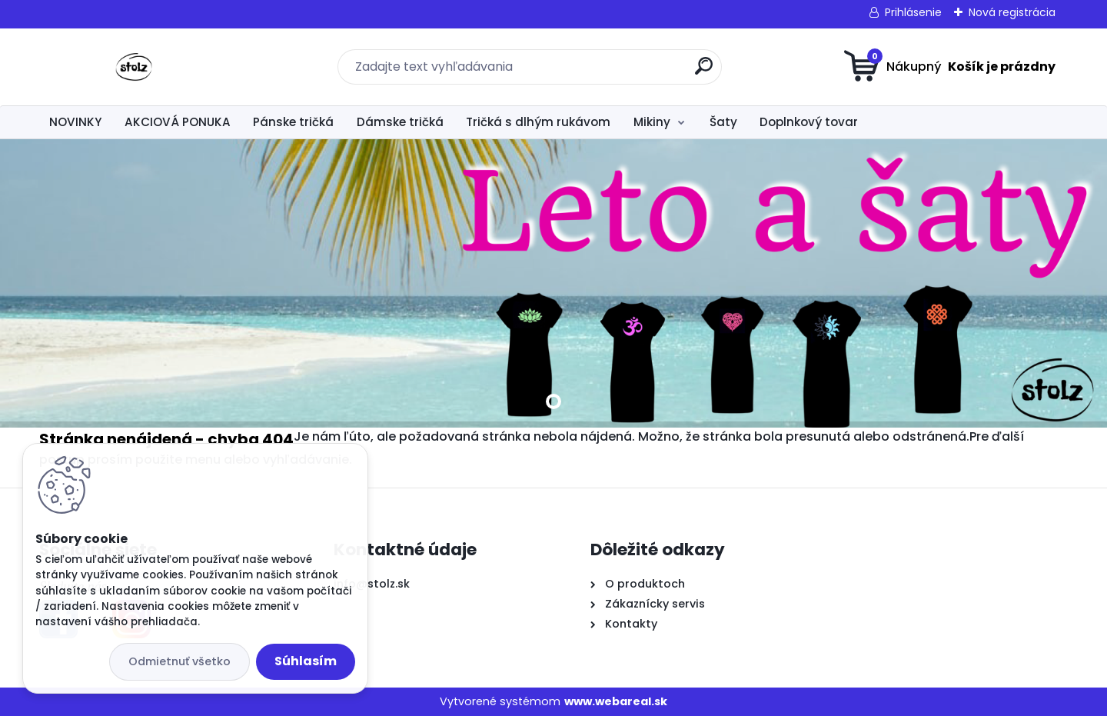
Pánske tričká (293, 122)
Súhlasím (305, 661)
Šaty (723, 122)
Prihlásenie (913, 12)
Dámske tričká (400, 122)
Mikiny (651, 122)
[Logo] (133, 66)
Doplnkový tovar (809, 122)
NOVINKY (75, 122)
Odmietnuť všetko (179, 661)
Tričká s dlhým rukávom (538, 122)
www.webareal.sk (615, 701)
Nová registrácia (1012, 12)
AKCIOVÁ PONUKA (178, 122)
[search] (704, 72)
